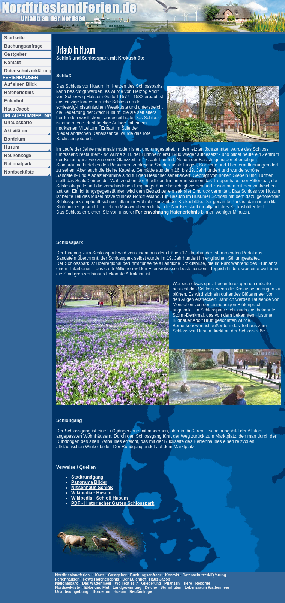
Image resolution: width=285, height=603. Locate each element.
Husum (119, 592)
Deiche (151, 587)
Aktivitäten (15, 130)
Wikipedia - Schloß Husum (99, 498)
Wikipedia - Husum (91, 492)
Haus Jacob (159, 579)
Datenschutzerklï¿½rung (204, 575)
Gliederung (151, 583)
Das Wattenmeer (96, 583)
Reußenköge (140, 592)
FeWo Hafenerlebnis (101, 579)
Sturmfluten (170, 587)
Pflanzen (172, 583)
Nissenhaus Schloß (92, 487)
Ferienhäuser (67, 579)
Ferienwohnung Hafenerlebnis (167, 212)
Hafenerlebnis (19, 92)
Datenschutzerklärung (27, 70)
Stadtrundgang (87, 477)
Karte (100, 575)
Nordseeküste (67, 587)
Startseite (14, 37)
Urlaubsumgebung (71, 592)
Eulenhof (13, 100)
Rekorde (202, 583)
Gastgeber (117, 575)
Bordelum (101, 592)
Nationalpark (66, 583)
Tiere (187, 583)
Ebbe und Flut (97, 587)
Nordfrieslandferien (72, 575)
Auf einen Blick (20, 84)
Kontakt (172, 575)
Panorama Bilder (89, 482)
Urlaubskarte (18, 122)
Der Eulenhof (134, 579)
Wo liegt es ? (126, 583)
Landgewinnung (126, 587)
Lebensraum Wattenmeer (206, 587)
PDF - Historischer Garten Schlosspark (112, 503)
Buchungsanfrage (146, 575)
